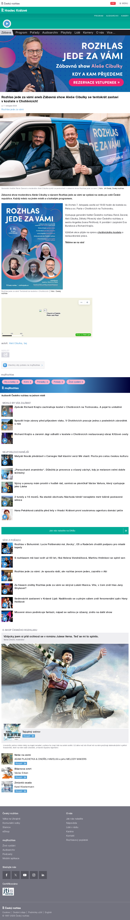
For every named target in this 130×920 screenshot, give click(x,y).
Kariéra (70, 831)
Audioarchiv (112, 16)
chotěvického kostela (109, 232)
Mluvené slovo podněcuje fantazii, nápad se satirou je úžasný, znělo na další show (63, 612)
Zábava (6, 32)
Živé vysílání (76, 382)
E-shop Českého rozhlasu (20, 630)
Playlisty (66, 32)
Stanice (7, 827)
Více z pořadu (12, 540)
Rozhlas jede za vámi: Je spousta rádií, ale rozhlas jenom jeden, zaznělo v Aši (60, 571)
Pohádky (42, 382)
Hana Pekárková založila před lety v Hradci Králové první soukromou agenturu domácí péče (68, 510)
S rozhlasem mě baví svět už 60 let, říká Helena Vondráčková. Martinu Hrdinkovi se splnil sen (69, 557)
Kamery (125, 16)
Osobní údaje (19, 912)
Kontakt (70, 835)
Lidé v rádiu (72, 827)
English (48, 912)
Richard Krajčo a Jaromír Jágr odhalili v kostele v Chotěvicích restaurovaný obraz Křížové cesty (71, 434)
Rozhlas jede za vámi (12, 109)
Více (111, 32)
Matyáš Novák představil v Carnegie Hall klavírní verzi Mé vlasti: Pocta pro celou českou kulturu (71, 456)
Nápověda (71, 823)
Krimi (27, 382)
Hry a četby (11, 382)
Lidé (77, 32)
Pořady (34, 32)
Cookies (6, 912)
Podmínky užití (35, 912)
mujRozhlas (7, 374)
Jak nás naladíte (74, 818)
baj (25, 343)
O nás (100, 32)
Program (98, 16)
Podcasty (8, 854)
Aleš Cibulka (15, 343)
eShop (6, 831)
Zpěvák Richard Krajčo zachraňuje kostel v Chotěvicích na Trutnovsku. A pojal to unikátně (68, 407)
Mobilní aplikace (11, 858)
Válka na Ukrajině (11, 818)
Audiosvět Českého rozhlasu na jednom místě (23, 395)
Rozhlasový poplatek (77, 840)
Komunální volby (11, 823)
